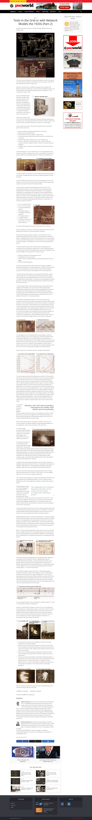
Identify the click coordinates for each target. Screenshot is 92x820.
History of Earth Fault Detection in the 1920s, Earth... (26, 774)
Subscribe (18, 1)
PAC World (52, 11)
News (37, 11)
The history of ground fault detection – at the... (27, 781)
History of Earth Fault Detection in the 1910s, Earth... (51, 774)
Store (24, 1)
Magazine (13, 11)
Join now (71, 30)
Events (20, 11)
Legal (12, 807)
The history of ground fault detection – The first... (27, 788)
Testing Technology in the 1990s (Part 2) (52, 788)
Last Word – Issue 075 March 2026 (48, 804)
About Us (13, 803)
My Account (13, 1)
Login (22, 1)
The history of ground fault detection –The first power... (52, 781)
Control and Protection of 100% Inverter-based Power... (49, 810)
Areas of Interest (29, 11)
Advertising (45, 11)
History (35, 17)
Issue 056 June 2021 (22, 737)
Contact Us (13, 805)
